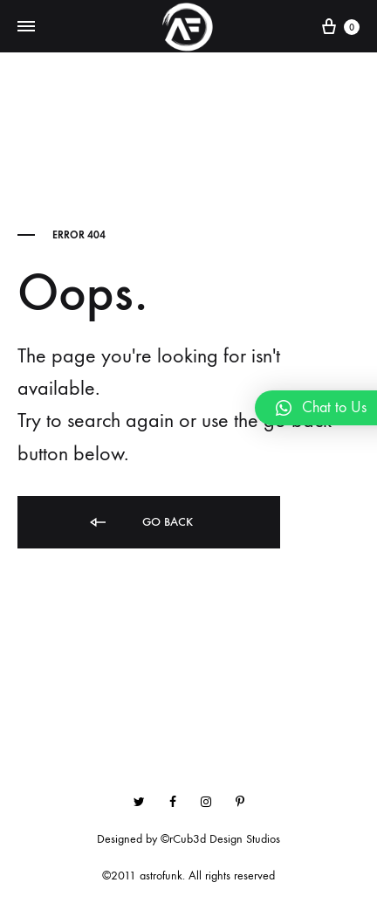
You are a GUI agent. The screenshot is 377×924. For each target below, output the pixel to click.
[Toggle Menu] (26, 27)
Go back (140, 523)
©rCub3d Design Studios (220, 838)
